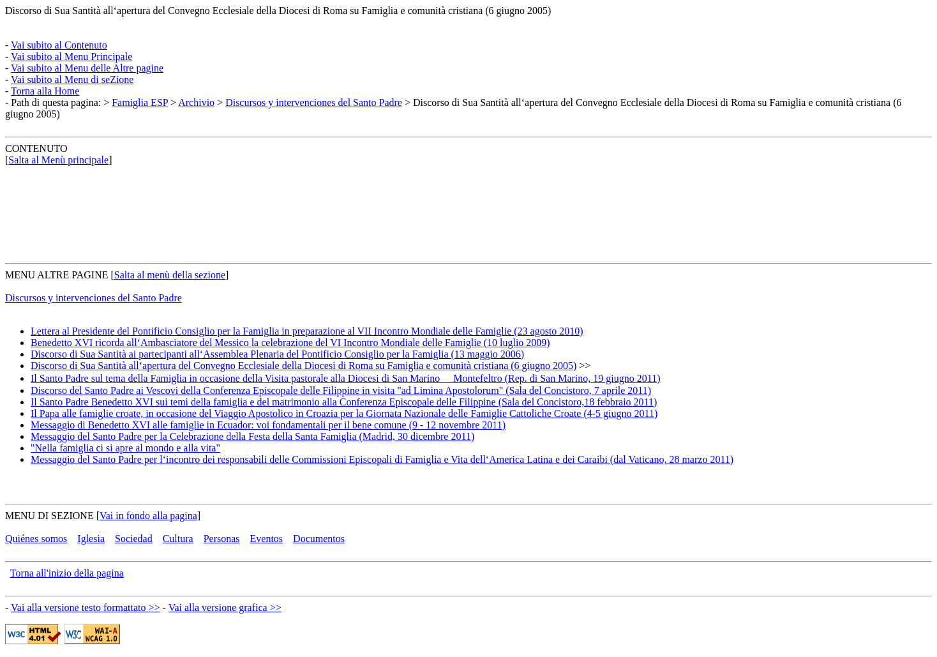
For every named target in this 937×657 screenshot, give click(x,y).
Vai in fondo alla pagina (148, 515)
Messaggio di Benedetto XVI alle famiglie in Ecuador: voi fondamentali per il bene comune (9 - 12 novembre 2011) (268, 424)
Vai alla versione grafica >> (225, 607)
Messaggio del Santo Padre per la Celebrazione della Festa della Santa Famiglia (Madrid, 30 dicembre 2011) (252, 436)
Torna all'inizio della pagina (67, 573)
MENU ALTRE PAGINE (57, 274)
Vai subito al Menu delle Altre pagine (87, 68)
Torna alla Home (45, 91)
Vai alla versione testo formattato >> (85, 607)
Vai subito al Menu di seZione (72, 79)
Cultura (178, 538)
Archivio (196, 102)
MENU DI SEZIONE (49, 515)
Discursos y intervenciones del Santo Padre (313, 102)
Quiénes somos (36, 538)
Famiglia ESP (140, 102)
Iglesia (91, 538)
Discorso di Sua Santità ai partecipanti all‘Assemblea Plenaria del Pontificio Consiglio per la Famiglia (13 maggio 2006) (277, 354)
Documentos (319, 538)
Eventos (266, 538)
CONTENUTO (36, 148)
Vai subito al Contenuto (59, 45)
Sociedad (134, 538)
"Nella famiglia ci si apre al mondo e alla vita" (125, 447)
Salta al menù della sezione (169, 274)
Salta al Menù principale (58, 160)
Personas (222, 538)
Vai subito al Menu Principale (71, 56)
